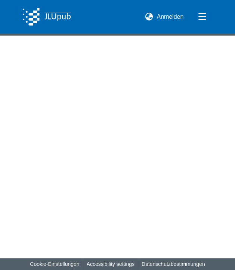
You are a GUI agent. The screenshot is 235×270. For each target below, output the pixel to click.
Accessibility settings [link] (110, 264)
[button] (46, 16)
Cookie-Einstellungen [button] (54, 264)
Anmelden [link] (170, 16)
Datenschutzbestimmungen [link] (173, 264)
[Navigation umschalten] (202, 17)
